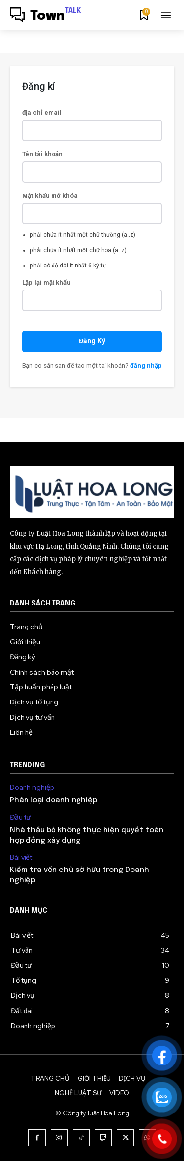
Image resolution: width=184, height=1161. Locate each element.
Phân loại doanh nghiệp (53, 800)
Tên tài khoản (42, 154)
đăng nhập (146, 365)
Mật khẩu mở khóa (50, 196)
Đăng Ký (92, 341)
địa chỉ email (42, 112)
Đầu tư (20, 817)
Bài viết (21, 857)
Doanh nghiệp (32, 787)
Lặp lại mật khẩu (46, 282)
